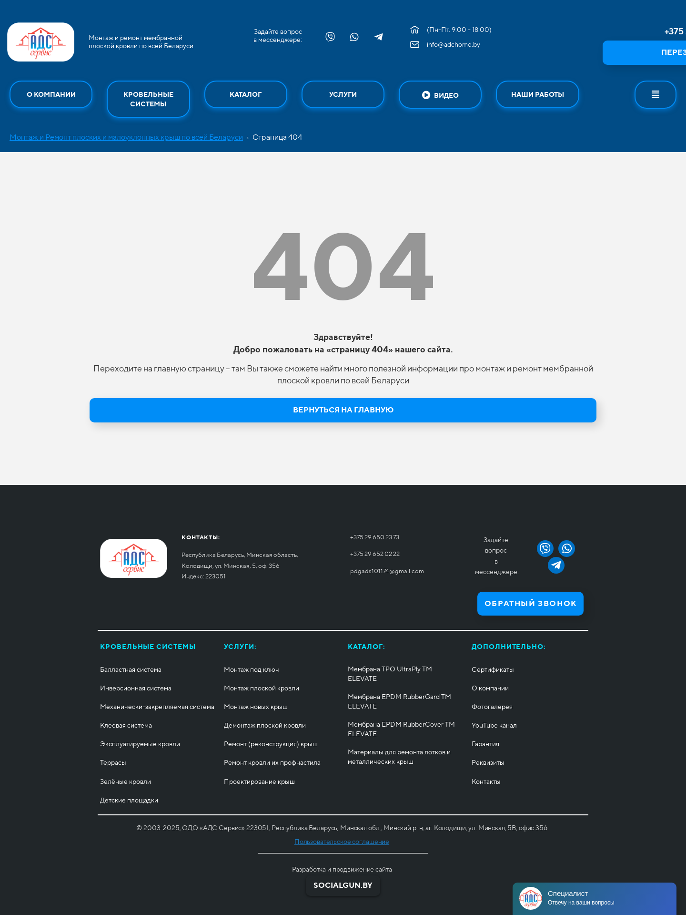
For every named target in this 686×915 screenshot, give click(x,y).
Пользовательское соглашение (341, 841)
